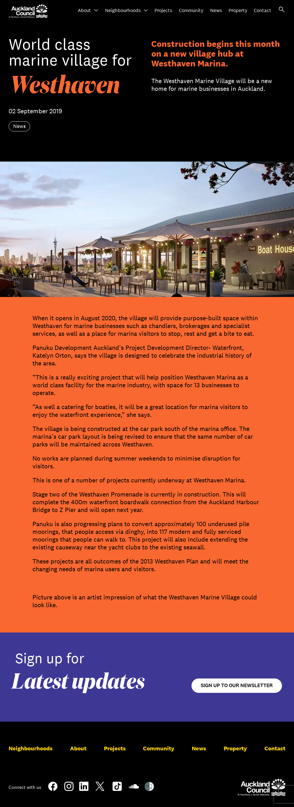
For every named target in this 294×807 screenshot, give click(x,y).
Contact (262, 10)
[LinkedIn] (83, 788)
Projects (163, 10)
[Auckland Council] (261, 787)
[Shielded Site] (149, 789)
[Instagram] (69, 788)
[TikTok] (117, 789)
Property (238, 10)
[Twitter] (100, 789)
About (88, 10)
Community (191, 10)
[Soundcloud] (134, 789)
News (216, 10)
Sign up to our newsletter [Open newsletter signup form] (237, 685)
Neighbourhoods (126, 10)
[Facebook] (53, 789)
